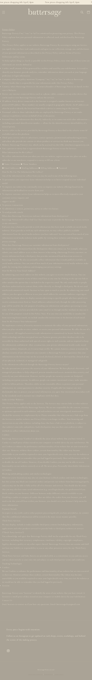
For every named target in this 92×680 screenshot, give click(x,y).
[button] (3, 12)
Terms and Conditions (35, 674)
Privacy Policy (59, 674)
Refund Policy (48, 674)
